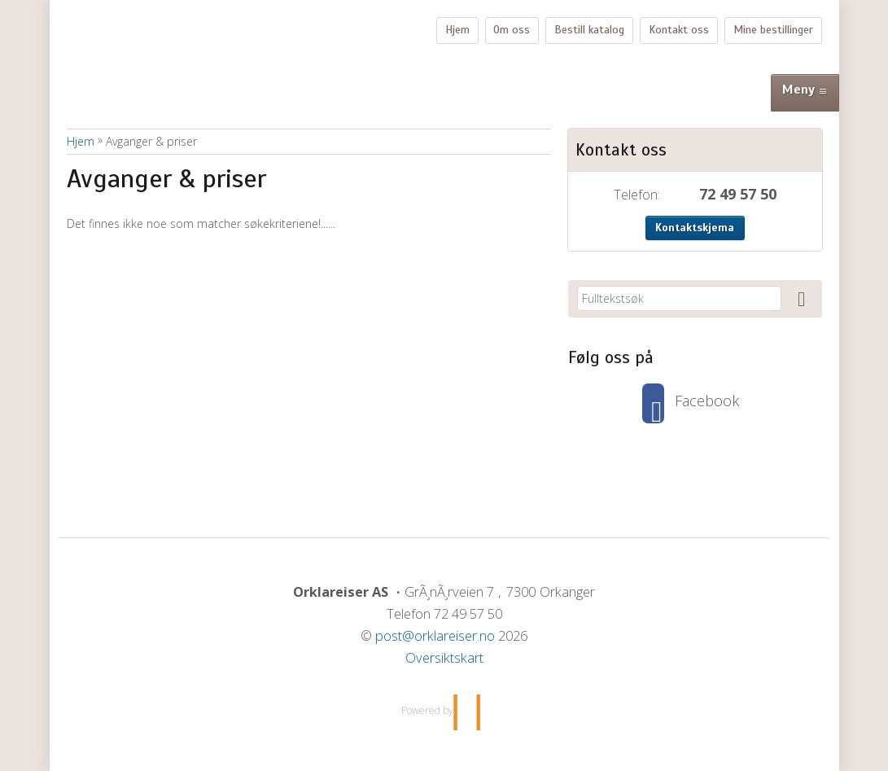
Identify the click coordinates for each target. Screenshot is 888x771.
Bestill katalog (589, 30)
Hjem (457, 30)
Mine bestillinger (773, 30)
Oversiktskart (444, 658)
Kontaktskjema (694, 227)
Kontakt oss (679, 30)
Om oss (511, 30)
